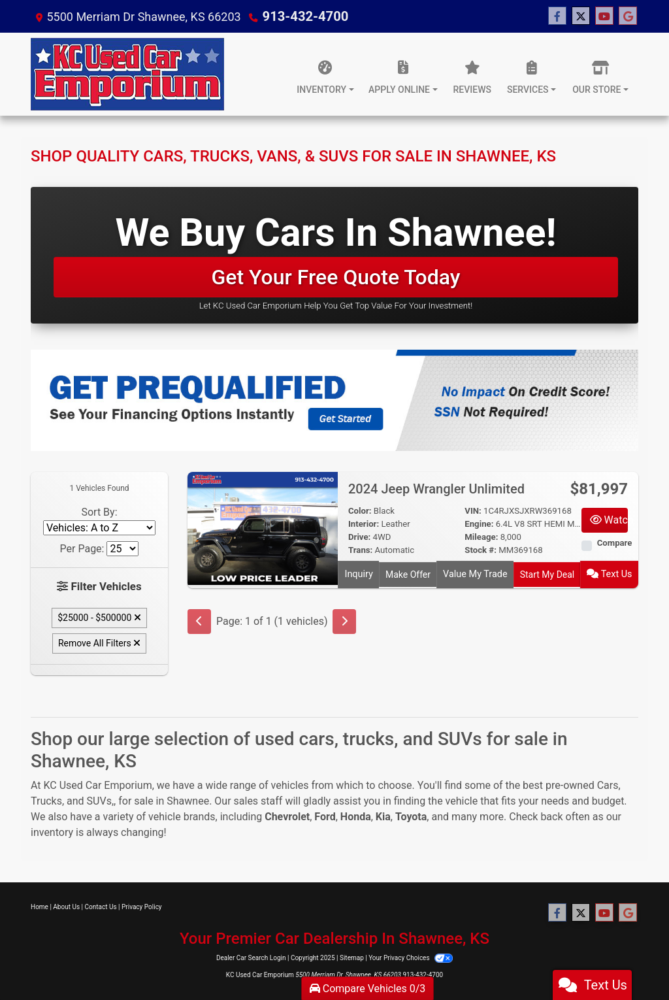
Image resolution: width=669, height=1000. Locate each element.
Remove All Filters (99, 642)
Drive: (359, 537)
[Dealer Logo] (127, 74)
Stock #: (481, 550)
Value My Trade (475, 573)
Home (39, 905)
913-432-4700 (301, 16)
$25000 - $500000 (99, 617)
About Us (66, 905)
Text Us (610, 573)
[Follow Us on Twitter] (581, 16)
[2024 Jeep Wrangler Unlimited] (263, 528)
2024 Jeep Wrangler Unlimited (438, 489)
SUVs (99, 799)
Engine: (479, 524)
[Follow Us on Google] (628, 16)
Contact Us (101, 905)
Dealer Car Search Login (251, 957)
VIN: (473, 511)
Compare (614, 543)
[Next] (344, 619)
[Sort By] (99, 527)
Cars (608, 784)
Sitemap (352, 957)
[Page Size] (122, 548)
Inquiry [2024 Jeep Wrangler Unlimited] (358, 573)
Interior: (363, 524)
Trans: (360, 550)
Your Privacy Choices (410, 957)
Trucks (46, 799)
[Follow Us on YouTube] (604, 16)
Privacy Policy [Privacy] (142, 905)
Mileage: (481, 537)
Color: (360, 511)
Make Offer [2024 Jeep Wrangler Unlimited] (408, 573)
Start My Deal (547, 573)
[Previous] (199, 619)
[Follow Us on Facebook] (557, 16)
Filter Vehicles (99, 586)
